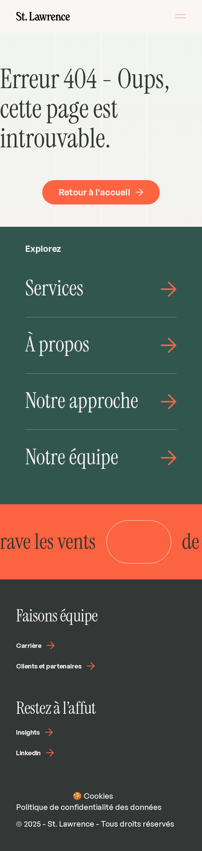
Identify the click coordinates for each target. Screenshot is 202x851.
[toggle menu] (180, 16)
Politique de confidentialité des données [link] (89, 807)
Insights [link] (34, 732)
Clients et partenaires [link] (55, 666)
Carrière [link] (35, 645)
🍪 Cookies (93, 795)
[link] (43, 16)
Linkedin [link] (35, 753)
